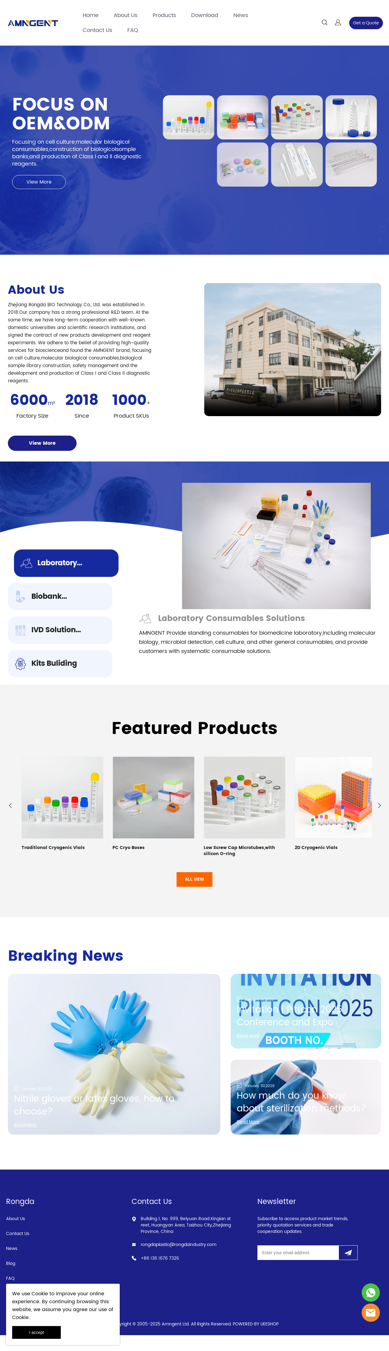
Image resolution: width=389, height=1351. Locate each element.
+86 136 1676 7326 (160, 1274)
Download (204, 15)
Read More (27, 1140)
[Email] (298, 1268)
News (240, 15)
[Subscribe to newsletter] (348, 1268)
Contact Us (97, 30)
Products (164, 15)
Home (90, 15)
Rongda (20, 1218)
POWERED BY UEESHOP (256, 1339)
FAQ (132, 30)
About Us (125, 15)
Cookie (40, 1294)
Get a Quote (366, 22)
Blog (10, 1279)
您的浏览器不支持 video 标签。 (292, 357)
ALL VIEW (194, 895)
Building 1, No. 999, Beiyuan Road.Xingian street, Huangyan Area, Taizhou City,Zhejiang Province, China (186, 1241)
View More (39, 190)
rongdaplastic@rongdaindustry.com (178, 1260)
